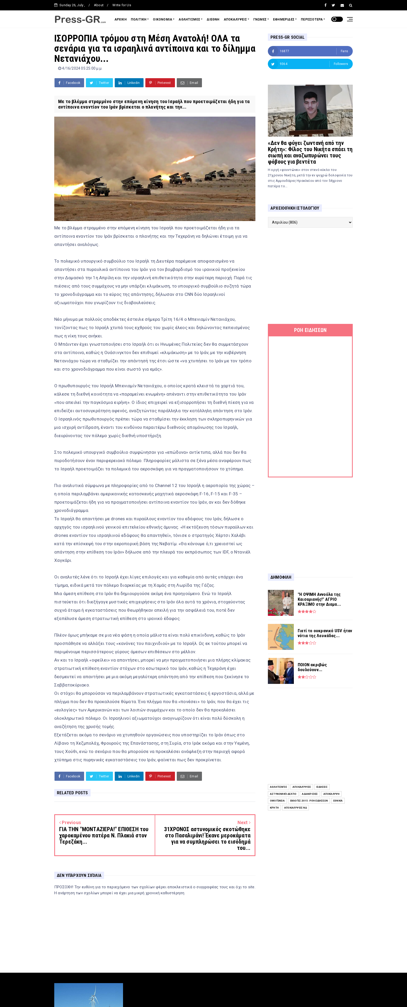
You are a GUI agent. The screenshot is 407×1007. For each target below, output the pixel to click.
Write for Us (121, 5)
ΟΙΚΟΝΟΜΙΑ (162, 19)
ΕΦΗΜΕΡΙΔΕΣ (283, 19)
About (99, 5)
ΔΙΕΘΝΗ (213, 19)
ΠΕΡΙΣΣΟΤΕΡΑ (312, 19)
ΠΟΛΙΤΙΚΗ (139, 19)
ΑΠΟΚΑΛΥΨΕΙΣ (235, 19)
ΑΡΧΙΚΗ (120, 19)
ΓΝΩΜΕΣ (260, 19)
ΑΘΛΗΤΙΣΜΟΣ (189, 19)
